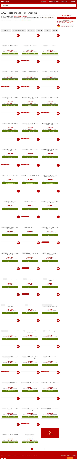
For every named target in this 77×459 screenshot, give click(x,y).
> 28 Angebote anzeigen (50, 53)
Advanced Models (45, 149)
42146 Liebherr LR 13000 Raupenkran (12, 98)
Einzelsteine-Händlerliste (32, 18)
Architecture (6, 201)
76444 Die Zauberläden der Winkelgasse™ (53, 409)
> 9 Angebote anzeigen (30, 131)
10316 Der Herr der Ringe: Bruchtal (52, 150)
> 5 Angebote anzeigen (30, 105)
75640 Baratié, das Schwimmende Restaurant (50, 176)
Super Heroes (6, 149)
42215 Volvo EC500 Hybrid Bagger (52, 72)
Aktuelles (53, 1)
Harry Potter (44, 97)
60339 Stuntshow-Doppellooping (11, 175)
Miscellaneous (28, 434)
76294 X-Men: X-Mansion (13, 331)
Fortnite (5, 279)
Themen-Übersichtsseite (48, 17)
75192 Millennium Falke (12, 45)
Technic (45, 45)
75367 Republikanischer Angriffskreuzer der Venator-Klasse (10, 72)
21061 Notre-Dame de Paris (33, 254)
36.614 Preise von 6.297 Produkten (20, 16)
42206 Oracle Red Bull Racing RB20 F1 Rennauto (52, 202)
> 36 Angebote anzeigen (10, 209)
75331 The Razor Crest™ (32, 149)
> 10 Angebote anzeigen (10, 131)
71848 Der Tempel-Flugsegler (52, 382)
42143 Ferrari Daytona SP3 (32, 71)
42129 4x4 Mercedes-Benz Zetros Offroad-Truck (32, 124)
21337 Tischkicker (31, 227)
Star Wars (5, 45)
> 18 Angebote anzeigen (50, 105)
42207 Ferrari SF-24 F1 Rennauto (52, 279)
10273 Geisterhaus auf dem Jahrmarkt (12, 383)
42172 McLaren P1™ (52, 45)
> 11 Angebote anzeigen (10, 338)
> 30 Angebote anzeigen (30, 338)
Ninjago (43, 382)
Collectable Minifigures (47, 305)
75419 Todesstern (32, 45)
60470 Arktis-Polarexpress (51, 331)
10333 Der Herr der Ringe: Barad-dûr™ (12, 228)
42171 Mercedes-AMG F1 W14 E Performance (12, 305)
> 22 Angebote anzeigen (30, 442)
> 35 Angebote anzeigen (50, 209)
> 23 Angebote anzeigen (50, 157)
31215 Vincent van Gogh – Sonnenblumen (31, 331)
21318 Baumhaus (31, 305)
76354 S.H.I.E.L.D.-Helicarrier (12, 150)
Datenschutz (68, 455)
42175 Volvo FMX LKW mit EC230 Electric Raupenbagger (31, 357)
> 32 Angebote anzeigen (50, 390)
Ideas (25, 201)
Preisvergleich (43, 1)
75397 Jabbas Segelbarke (12, 123)
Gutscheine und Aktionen (25, 20)
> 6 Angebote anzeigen (30, 235)
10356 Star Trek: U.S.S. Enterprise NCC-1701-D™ (10, 357)
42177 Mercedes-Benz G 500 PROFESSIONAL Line (52, 228)
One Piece (46, 175)
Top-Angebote (5, 30)
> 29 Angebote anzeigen (30, 79)
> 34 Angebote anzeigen (10, 287)
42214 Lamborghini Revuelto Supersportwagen (32, 409)
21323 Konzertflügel (31, 201)
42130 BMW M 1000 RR (32, 279)
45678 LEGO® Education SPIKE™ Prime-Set (32, 98)
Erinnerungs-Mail (66, 20)
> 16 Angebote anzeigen (30, 53)
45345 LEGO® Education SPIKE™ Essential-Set (52, 124)
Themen (64, 1)
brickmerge (63, 455)
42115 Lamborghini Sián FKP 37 (32, 175)
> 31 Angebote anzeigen (10, 261)
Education (24, 97)
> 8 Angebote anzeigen (10, 157)
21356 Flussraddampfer (51, 356)
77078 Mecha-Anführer (12, 279)
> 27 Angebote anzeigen (30, 287)
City (3, 175)
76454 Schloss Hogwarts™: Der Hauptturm (13, 254)
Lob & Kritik (69, 458)
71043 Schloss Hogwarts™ (53, 97)
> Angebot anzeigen (50, 312)
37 (44, 449)
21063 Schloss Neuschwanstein (11, 202)
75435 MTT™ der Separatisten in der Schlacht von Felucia (31, 383)
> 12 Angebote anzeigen (10, 53)
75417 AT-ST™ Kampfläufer (12, 434)
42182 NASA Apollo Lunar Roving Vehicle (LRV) (52, 254)
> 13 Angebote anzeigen (30, 312)
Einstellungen (72, 1)
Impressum (74, 455)
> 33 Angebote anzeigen (50, 79)
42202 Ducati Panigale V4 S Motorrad (12, 409)
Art (24, 331)
